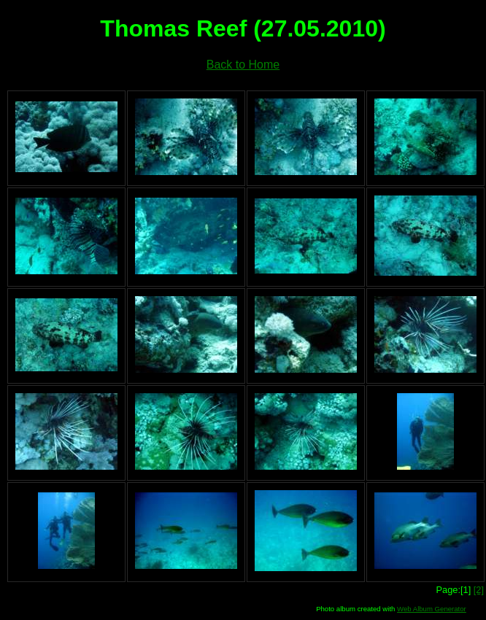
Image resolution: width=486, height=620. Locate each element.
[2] (479, 589)
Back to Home (243, 64)
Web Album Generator (431, 609)
